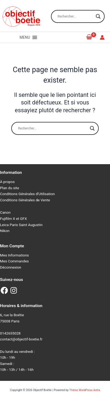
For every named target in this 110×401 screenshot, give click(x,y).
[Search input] (75, 16)
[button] (25, 37)
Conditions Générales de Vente (25, 200)
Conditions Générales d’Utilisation (27, 194)
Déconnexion (10, 267)
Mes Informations (14, 255)
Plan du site (9, 188)
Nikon (4, 230)
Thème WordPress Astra (84, 390)
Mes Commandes (14, 261)
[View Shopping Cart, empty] (89, 37)
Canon (5, 212)
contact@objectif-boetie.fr (21, 339)
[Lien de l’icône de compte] (102, 37)
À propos (7, 182)
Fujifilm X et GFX (13, 218)
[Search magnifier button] (98, 16)
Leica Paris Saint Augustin (21, 225)
